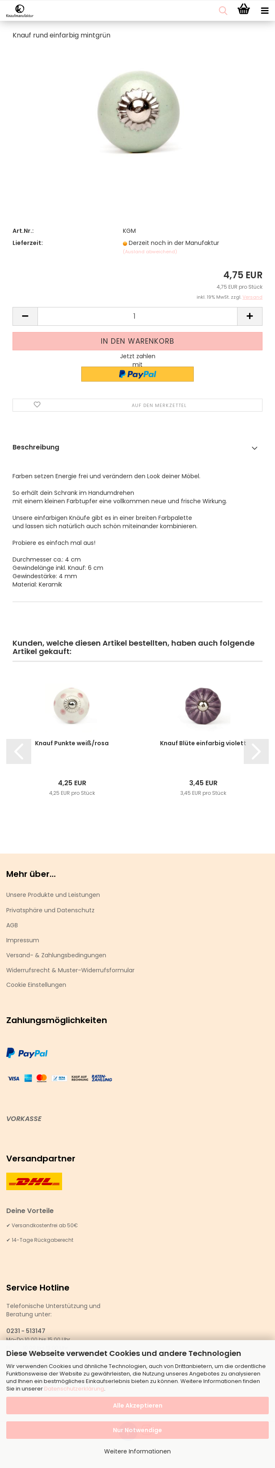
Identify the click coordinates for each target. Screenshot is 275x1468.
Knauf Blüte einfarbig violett (203, 743)
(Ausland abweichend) (150, 251)
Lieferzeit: (27, 243)
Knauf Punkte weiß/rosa (72, 743)
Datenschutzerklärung (74, 1389)
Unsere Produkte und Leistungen (53, 895)
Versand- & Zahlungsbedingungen (56, 955)
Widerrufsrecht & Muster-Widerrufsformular (70, 970)
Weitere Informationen (137, 1451)
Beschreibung (35, 447)
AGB (12, 925)
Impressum (22, 940)
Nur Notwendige (137, 1430)
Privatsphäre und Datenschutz (50, 910)
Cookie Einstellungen (36, 985)
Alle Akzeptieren (137, 1405)
